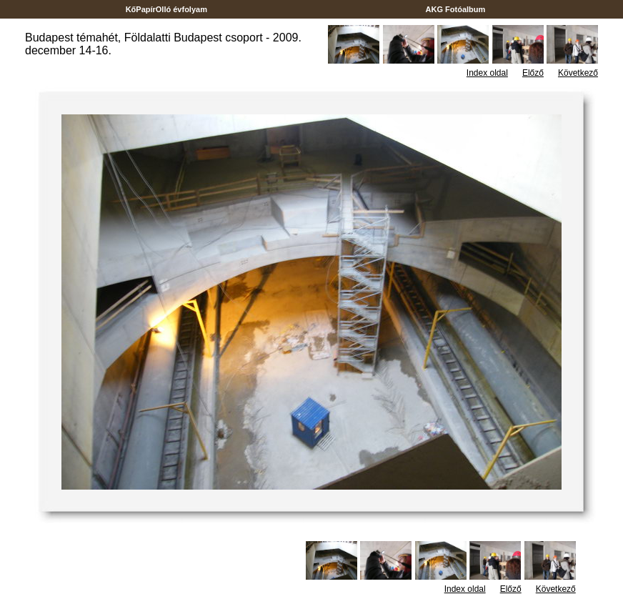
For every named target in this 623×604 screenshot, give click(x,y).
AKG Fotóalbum (456, 9)
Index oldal (487, 73)
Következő (578, 73)
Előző (533, 73)
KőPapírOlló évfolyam (166, 9)
